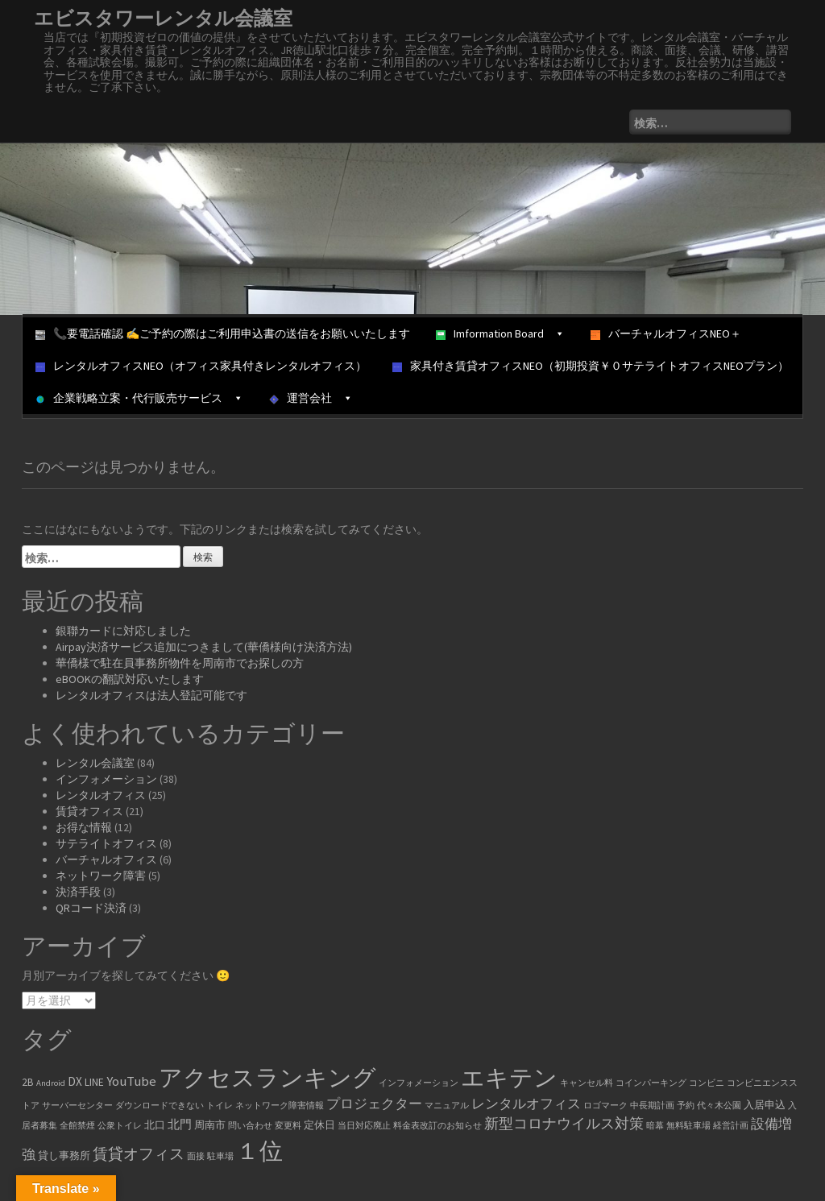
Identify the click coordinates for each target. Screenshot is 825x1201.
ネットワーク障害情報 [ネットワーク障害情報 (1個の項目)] (279, 1105)
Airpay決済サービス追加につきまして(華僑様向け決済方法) (204, 647)
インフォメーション (106, 779)
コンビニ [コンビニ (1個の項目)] (706, 1083)
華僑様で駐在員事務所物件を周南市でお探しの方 (180, 663)
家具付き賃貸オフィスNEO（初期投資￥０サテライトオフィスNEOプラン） (590, 366)
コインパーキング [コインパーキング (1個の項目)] (651, 1083)
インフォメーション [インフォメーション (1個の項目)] (418, 1083)
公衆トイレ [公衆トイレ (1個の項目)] (119, 1125)
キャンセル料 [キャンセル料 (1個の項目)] (586, 1083)
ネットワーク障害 (101, 875)
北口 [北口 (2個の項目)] (154, 1125)
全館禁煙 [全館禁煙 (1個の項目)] (77, 1125)
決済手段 (78, 891)
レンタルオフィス (101, 795)
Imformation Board (500, 333)
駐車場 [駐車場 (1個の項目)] (220, 1156)
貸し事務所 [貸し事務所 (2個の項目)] (64, 1155)
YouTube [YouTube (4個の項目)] (131, 1081)
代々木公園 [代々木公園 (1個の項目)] (719, 1105)
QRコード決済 (91, 908)
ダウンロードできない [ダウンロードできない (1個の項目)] (159, 1105)
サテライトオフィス (106, 843)
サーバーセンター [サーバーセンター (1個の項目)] (77, 1105)
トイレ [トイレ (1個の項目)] (219, 1105)
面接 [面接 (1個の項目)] (196, 1156)
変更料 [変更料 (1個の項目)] (288, 1125)
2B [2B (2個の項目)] (28, 1082)
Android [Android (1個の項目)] (50, 1083)
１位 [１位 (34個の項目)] (259, 1151)
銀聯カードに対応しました (123, 630)
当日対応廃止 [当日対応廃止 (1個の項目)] (364, 1125)
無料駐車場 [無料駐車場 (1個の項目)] (688, 1125)
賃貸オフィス (89, 811)
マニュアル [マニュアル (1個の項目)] (447, 1105)
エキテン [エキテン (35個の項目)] (509, 1077)
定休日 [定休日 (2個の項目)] (319, 1125)
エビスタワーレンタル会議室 (163, 18)
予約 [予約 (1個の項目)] (685, 1105)
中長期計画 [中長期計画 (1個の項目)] (652, 1105)
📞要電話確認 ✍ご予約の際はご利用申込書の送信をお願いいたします (222, 333)
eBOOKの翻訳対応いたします (130, 679)
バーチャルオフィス (106, 859)
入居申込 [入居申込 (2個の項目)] (765, 1105)
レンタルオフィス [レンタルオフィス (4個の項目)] (526, 1103)
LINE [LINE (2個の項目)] (94, 1082)
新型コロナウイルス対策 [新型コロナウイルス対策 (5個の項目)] (564, 1124)
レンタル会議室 (95, 763)
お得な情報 (84, 827)
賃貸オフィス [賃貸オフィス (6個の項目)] (138, 1153)
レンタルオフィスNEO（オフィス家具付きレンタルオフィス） (201, 366)
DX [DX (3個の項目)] (75, 1081)
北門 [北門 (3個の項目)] (180, 1124)
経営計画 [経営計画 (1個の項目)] (730, 1125)
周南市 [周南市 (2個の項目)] (210, 1125)
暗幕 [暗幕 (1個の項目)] (655, 1125)
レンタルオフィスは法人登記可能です (151, 695)
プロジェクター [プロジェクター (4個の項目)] (374, 1103)
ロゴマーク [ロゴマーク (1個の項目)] (605, 1105)
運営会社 (311, 398)
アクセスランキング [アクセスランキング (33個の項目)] (267, 1077)
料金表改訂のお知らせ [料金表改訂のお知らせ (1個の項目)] (437, 1125)
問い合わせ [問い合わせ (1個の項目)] (250, 1125)
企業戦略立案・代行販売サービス (139, 398)
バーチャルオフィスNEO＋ (666, 333)
